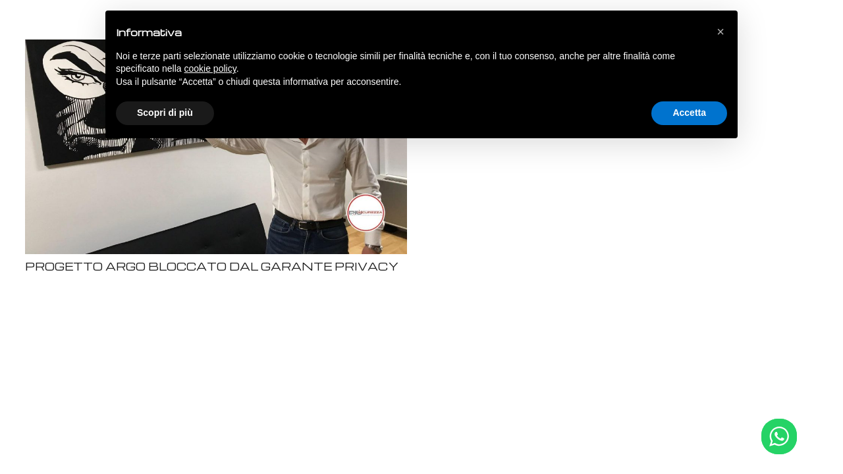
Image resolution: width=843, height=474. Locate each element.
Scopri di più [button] (165, 112)
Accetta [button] (689, 112)
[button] (720, 31)
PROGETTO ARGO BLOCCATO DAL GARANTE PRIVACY (211, 266)
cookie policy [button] (210, 68)
